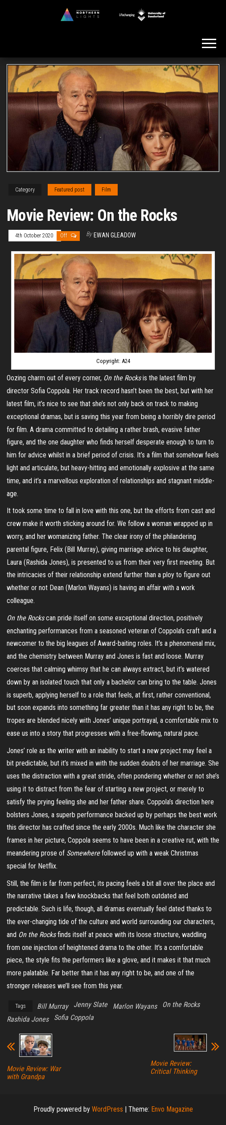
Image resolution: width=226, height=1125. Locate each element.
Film (106, 190)
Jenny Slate (90, 1004)
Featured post (69, 190)
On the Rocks (181, 1004)
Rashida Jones (28, 1019)
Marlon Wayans (135, 1006)
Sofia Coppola (74, 1017)
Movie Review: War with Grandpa (34, 1073)
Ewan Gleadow (115, 235)
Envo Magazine (172, 1109)
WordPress (107, 1109)
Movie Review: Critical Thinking (173, 1068)
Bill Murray (52, 1006)
